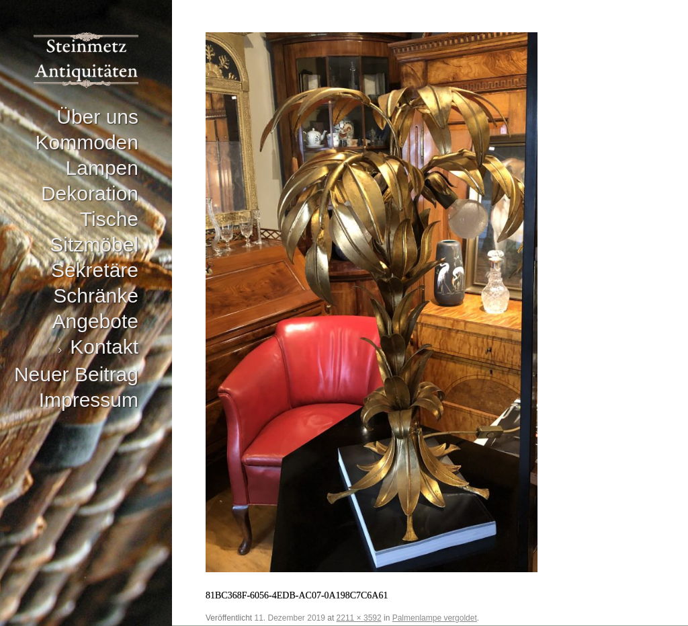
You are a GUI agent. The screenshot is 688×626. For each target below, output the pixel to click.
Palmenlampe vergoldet (434, 618)
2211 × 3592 (359, 618)
